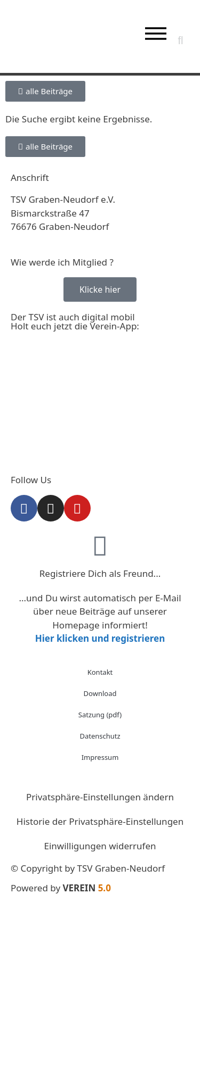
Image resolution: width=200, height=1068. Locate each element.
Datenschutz (99, 736)
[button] (180, 40)
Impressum (100, 757)
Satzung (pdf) (100, 714)
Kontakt (100, 672)
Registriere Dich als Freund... (100, 573)
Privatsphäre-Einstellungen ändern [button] (100, 797)
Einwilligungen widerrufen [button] (100, 846)
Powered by (61, 888)
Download (100, 693)
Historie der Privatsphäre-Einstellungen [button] (100, 821)
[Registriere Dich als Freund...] (100, 545)
